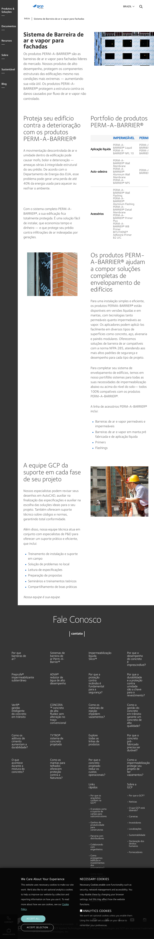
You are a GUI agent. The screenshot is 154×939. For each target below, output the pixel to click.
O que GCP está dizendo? (137, 809)
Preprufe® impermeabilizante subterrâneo (19, 677)
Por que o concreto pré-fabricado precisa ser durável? (133, 743)
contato (77, 634)
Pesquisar (141, 7)
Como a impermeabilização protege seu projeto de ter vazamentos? (134, 768)
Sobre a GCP (131, 786)
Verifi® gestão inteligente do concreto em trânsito (19, 711)
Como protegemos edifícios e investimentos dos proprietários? (98, 862)
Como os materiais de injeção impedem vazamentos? (96, 711)
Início (27, 19)
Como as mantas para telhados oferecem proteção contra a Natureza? (57, 769)
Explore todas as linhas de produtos (94, 740)
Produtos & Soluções (7, 10)
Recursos (6, 41)
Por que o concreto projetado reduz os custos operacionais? (96, 768)
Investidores (135, 823)
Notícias (133, 802)
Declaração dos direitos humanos (136, 844)
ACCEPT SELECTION (37, 927)
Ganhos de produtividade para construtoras (97, 826)
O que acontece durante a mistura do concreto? (18, 766)
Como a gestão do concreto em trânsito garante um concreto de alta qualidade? (134, 716)
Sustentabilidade (137, 835)
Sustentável (8, 69)
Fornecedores (135, 852)
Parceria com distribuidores (97, 837)
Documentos (8, 26)
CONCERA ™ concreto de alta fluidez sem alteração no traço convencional (57, 714)
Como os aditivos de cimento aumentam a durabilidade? (19, 741)
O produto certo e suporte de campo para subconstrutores (99, 813)
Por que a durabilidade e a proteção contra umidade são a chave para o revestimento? (134, 685)
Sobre (4, 55)
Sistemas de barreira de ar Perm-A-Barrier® (57, 658)
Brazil (127, 6)
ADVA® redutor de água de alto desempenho (57, 679)
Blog (4, 84)
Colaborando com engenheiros (97, 847)
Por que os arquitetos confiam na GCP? (96, 799)
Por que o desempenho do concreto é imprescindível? (134, 659)
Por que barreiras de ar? (19, 656)
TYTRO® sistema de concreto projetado (56, 740)
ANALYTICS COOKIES (97, 911)
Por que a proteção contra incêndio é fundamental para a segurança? (96, 683)
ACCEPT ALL (33, 919)
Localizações (135, 829)
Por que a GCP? (136, 796)
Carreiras (133, 817)
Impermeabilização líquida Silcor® (96, 656)
